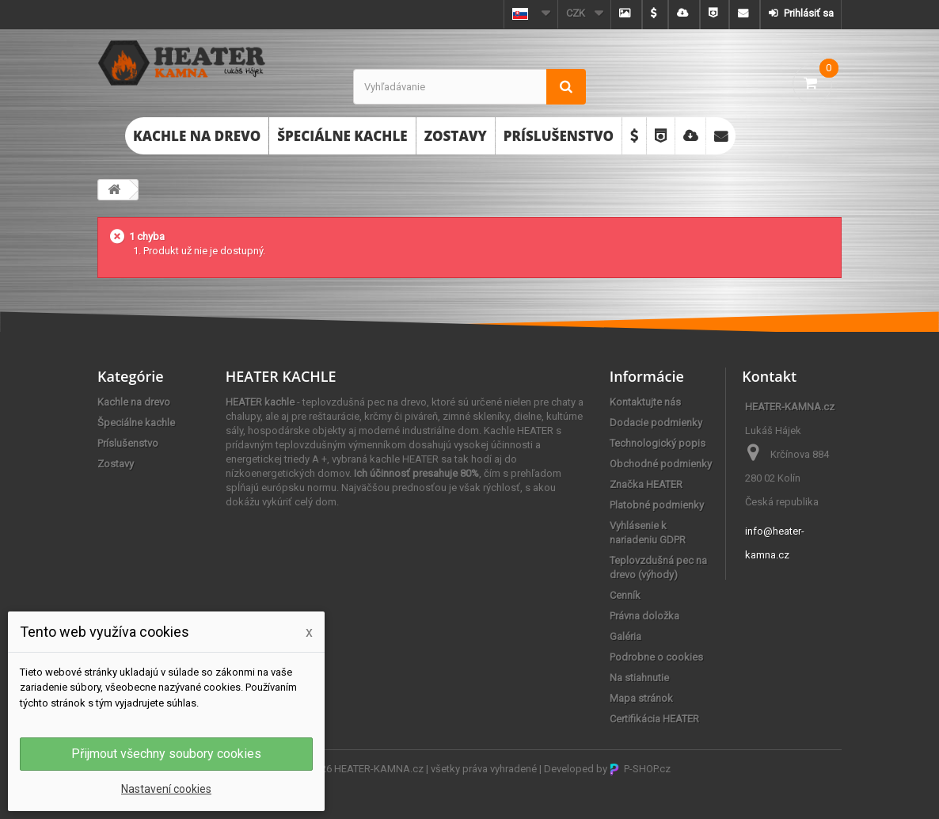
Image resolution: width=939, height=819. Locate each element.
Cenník (625, 595)
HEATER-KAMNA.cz (379, 769)
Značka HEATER (646, 484)
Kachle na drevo (196, 136)
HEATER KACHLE (281, 376)
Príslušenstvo (559, 136)
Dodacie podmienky (656, 423)
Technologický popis (657, 443)
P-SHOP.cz (640, 769)
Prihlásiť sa (807, 13)
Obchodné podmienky (661, 464)
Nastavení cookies (166, 789)
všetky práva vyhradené (484, 769)
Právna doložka (644, 616)
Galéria (625, 636)
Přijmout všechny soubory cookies (166, 753)
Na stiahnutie (639, 678)
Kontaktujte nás (645, 402)
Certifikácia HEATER (654, 719)
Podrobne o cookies (656, 657)
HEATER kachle (260, 402)
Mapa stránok (641, 698)
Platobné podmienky (657, 505)
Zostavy (455, 136)
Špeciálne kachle (342, 136)
